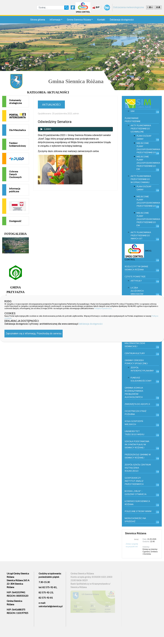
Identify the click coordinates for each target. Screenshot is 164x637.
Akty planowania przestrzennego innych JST (141, 235)
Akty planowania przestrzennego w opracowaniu (141, 179)
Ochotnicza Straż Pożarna (135, 412)
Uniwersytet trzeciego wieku (134, 433)
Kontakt (101, 19)
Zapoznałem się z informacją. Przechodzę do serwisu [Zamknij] (33, 333)
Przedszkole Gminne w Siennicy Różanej (138, 456)
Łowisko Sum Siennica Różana (137, 502)
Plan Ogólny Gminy (144, 137)
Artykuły (136, 280)
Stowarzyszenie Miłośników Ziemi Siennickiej (135, 343)
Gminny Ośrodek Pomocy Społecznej (136, 362)
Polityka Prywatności (103, 308)
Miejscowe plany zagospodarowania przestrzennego (148, 148)
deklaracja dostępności (91, 323)
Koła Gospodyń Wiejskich (134, 422)
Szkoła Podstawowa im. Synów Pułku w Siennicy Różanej (137, 444)
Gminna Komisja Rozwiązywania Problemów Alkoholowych (134, 392)
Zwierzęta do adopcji (137, 404)
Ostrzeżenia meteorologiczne (128, 7)
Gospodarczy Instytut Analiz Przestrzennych (134, 481)
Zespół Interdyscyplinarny (142, 369)
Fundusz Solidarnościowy (17, 144)
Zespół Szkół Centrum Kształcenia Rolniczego (138, 467)
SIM (132, 111)
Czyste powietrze (135, 276)
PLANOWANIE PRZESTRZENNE (133, 119)
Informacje (55, 19)
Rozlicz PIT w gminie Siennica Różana (136, 268)
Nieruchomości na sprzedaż (135, 520)
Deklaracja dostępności (122, 19)
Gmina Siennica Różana (79, 19)
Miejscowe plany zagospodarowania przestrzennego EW (148, 162)
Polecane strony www (138, 511)
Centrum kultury (135, 353)
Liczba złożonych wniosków (137, 290)
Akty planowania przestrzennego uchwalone (141, 128)
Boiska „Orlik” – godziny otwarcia (135, 492)
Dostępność (15, 221)
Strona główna (37, 19)
